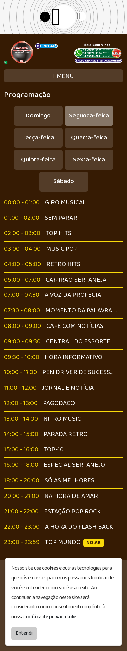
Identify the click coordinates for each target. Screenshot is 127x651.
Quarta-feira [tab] (89, 137)
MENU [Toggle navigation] (63, 76)
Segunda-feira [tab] (89, 115)
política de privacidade (50, 616)
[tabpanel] (63, 372)
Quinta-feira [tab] (38, 159)
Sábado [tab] (63, 181)
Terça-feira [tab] (38, 137)
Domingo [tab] (38, 115)
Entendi (24, 632)
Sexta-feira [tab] (89, 159)
